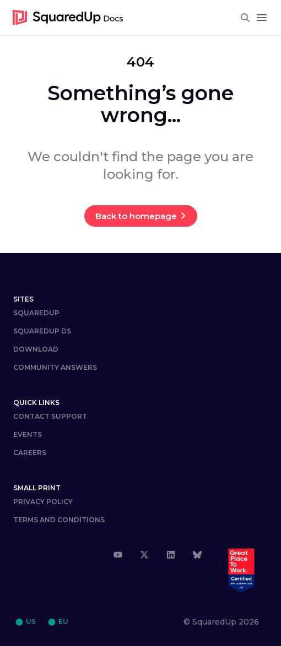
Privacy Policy (43, 501)
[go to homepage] (68, 17)
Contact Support (50, 416)
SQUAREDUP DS (42, 331)
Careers (29, 452)
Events (27, 434)
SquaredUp (36, 313)
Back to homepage (136, 216)
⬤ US (25, 621)
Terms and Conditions (59, 520)
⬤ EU (58, 621)
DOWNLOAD (35, 349)
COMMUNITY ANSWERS (55, 367)
